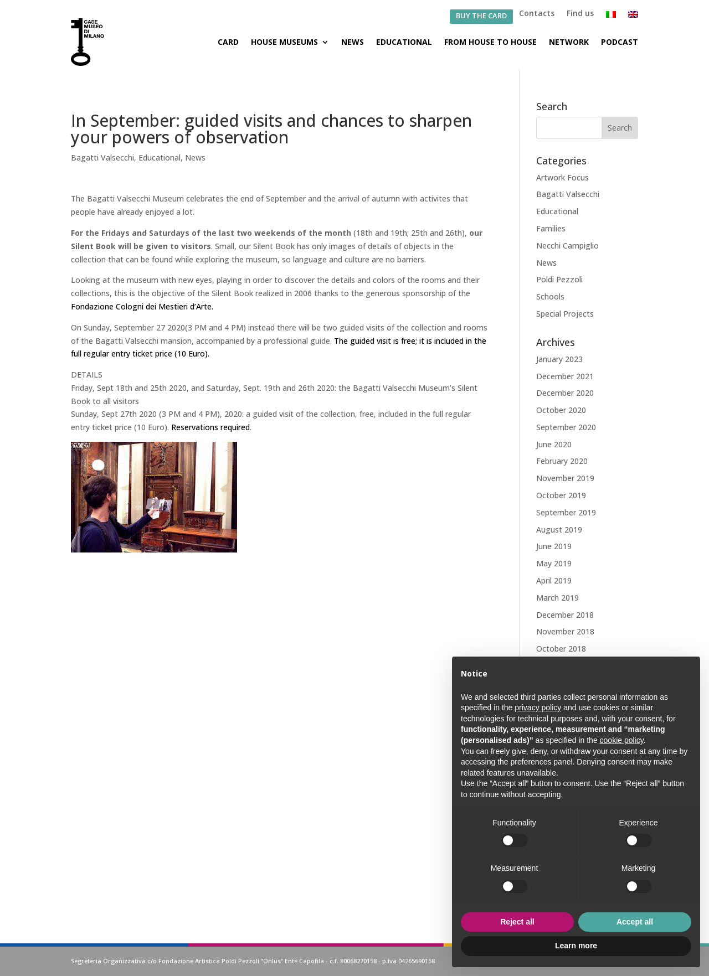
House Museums (284, 42)
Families (551, 228)
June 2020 (554, 444)
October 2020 (561, 410)
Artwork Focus (562, 177)
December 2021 (565, 376)
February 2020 (562, 461)
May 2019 (554, 563)
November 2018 (565, 631)
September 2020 (566, 427)
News (352, 42)
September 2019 (566, 512)
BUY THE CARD (481, 16)
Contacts (536, 13)
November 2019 (565, 478)
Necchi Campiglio (567, 245)
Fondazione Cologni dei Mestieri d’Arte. (142, 306)
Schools (550, 296)
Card (228, 42)
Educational (404, 42)
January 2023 (559, 359)
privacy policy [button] (538, 707)
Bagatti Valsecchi (102, 157)
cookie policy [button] (622, 740)
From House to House (490, 42)
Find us (580, 13)
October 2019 (561, 495)
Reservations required (210, 427)
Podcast (619, 42)
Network (569, 42)
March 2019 (557, 597)
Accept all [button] (634, 921)
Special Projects (565, 313)
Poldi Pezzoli (559, 279)
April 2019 (554, 580)
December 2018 (565, 615)
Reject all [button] (517, 921)
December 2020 (565, 393)
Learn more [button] (576, 945)
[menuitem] (611, 16)
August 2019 (559, 529)
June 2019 (554, 546)
